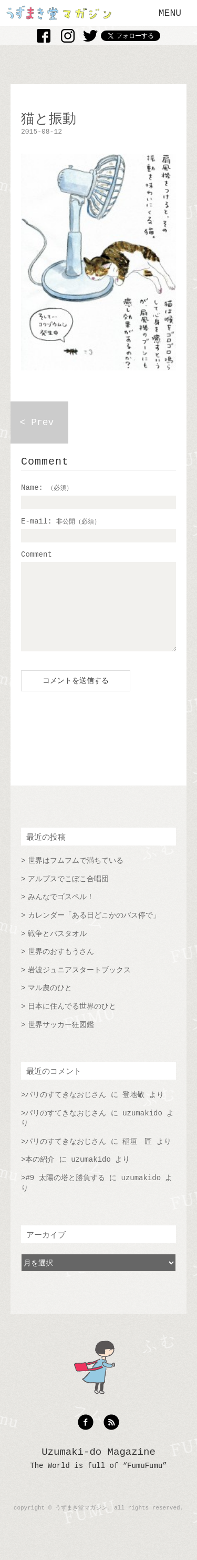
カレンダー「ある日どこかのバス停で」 (94, 931)
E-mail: (60, 521)
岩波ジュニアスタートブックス (79, 986)
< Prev (37, 422)
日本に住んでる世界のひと (72, 1022)
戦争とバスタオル (57, 949)
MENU (170, 13)
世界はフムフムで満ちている (75, 876)
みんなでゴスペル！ (61, 913)
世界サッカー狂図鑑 (61, 1040)
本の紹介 (40, 1175)
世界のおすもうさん (61, 967)
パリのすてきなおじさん (65, 1110)
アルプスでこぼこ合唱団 (68, 895)
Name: (46, 488)
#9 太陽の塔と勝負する (65, 1194)
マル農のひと (50, 1004)
